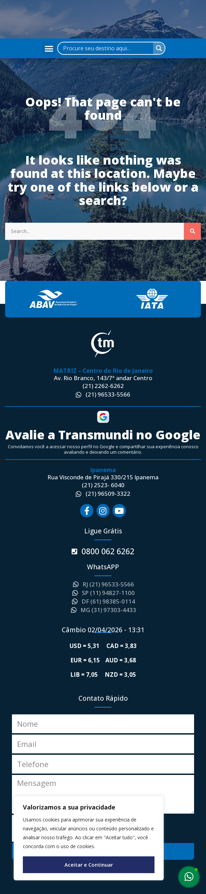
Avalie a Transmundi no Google (103, 434)
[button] (49, 48)
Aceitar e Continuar (88, 864)
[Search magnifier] (159, 48)
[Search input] (107, 48)
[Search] (192, 231)
